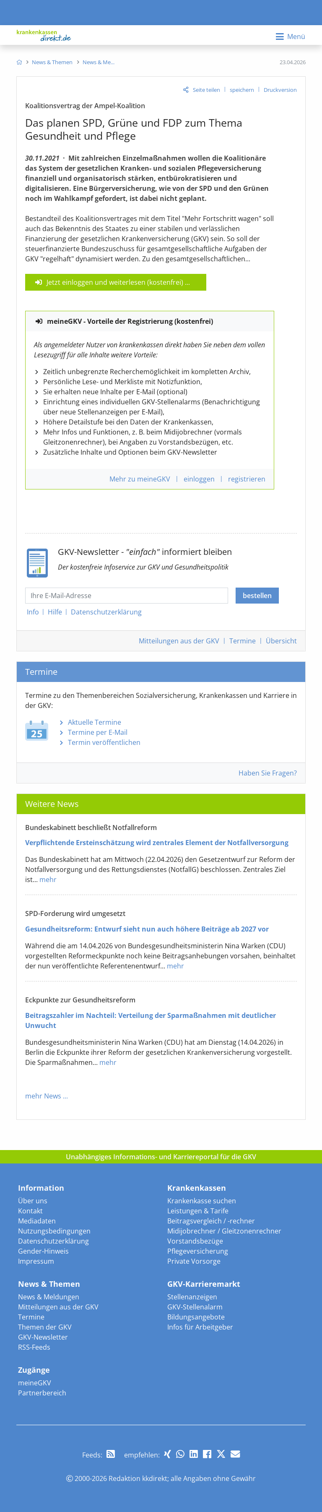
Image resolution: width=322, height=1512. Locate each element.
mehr (48, 879)
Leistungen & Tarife (198, 1210)
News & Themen (49, 1284)
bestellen (257, 595)
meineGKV (34, 1382)
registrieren (246, 479)
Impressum (36, 1261)
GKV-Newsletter (43, 1337)
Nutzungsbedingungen (54, 1231)
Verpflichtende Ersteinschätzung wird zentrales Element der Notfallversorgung (156, 842)
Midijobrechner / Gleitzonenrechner (224, 1231)
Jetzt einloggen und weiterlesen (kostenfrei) (115, 282)
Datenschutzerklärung (53, 1241)
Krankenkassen (196, 1188)
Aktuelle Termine (94, 722)
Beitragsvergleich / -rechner (211, 1221)
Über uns (32, 1200)
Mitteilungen (179, 640)
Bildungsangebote (196, 1317)
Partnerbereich (42, 1392)
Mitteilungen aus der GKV (58, 1307)
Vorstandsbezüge (195, 1241)
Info (33, 612)
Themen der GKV (45, 1327)
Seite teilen (206, 90)
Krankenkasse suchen (201, 1200)
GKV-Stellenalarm (195, 1307)
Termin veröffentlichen (104, 742)
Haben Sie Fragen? (268, 773)
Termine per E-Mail (97, 732)
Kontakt (30, 1210)
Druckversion (280, 90)
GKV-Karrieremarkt (203, 1284)
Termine (242, 640)
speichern (242, 90)
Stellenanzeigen (192, 1296)
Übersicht (281, 640)
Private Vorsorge (194, 1261)
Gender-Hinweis (43, 1251)
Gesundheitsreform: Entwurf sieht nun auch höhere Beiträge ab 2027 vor (147, 929)
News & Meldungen (48, 1296)
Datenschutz (106, 612)
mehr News (43, 1096)
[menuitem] (19, 62)
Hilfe (55, 612)
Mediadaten (37, 1221)
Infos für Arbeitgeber (200, 1327)
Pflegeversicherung (197, 1251)
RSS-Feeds (34, 1347)
